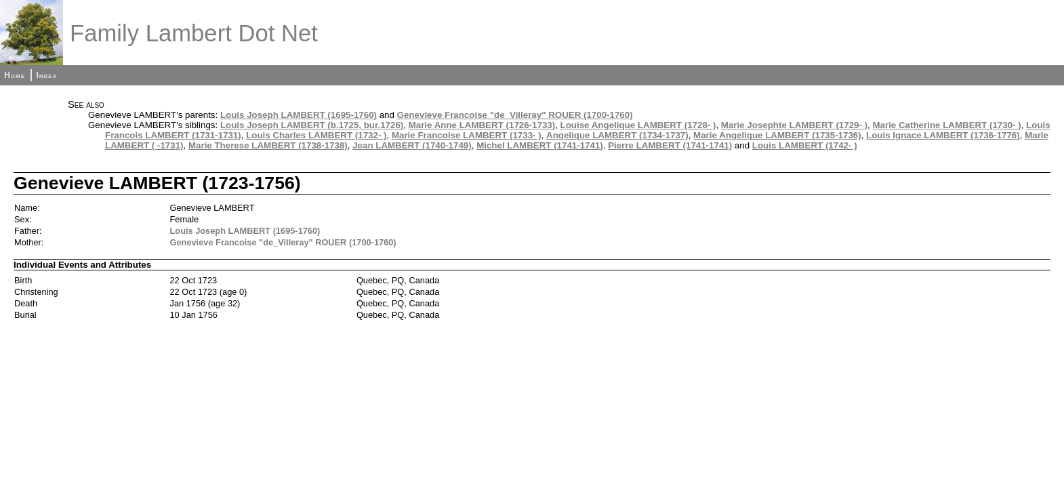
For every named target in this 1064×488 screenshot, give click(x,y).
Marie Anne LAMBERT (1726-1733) (482, 125)
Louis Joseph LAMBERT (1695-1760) (298, 115)
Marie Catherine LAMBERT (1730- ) (946, 125)
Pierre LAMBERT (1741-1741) (670, 145)
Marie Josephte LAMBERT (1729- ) (794, 125)
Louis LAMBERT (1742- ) (804, 145)
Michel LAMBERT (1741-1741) (539, 145)
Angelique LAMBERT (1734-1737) (617, 135)
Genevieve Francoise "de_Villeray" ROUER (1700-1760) (515, 115)
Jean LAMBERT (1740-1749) (412, 145)
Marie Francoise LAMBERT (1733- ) (466, 135)
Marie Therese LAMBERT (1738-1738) (268, 145)
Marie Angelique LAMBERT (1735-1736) (777, 135)
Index (46, 75)
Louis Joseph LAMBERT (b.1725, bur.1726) (311, 125)
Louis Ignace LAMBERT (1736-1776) (943, 135)
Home (14, 75)
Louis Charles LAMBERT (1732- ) (316, 135)
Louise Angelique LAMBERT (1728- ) (638, 125)
